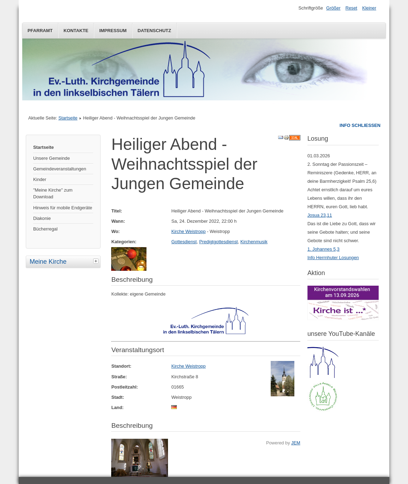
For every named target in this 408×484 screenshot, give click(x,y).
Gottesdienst (184, 241)
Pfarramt (40, 30)
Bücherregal (45, 229)
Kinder (39, 179)
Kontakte (76, 30)
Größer (333, 8)
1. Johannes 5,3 (323, 249)
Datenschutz (154, 30)
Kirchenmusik (254, 241)
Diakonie (42, 218)
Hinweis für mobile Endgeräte (62, 207)
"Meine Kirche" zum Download (53, 193)
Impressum (113, 30)
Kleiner (369, 8)
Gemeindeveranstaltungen (59, 168)
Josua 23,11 (319, 215)
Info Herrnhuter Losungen (333, 257)
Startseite (67, 118)
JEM (295, 442)
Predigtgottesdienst (218, 241)
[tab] (96, 261)
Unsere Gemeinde (51, 158)
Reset (351, 8)
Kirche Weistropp (188, 231)
